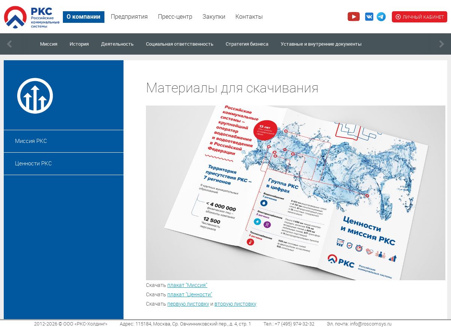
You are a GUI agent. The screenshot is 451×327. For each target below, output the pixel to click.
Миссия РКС (31, 140)
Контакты (249, 16)
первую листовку (188, 303)
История (79, 43)
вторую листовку (235, 303)
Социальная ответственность (179, 43)
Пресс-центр (175, 16)
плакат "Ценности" (189, 294)
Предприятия (129, 16)
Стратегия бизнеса (247, 43)
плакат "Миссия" (187, 284)
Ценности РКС (33, 163)
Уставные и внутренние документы (321, 43)
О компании (83, 16)
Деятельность (117, 43)
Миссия (48, 43)
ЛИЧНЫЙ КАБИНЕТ (419, 17)
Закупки (213, 16)
